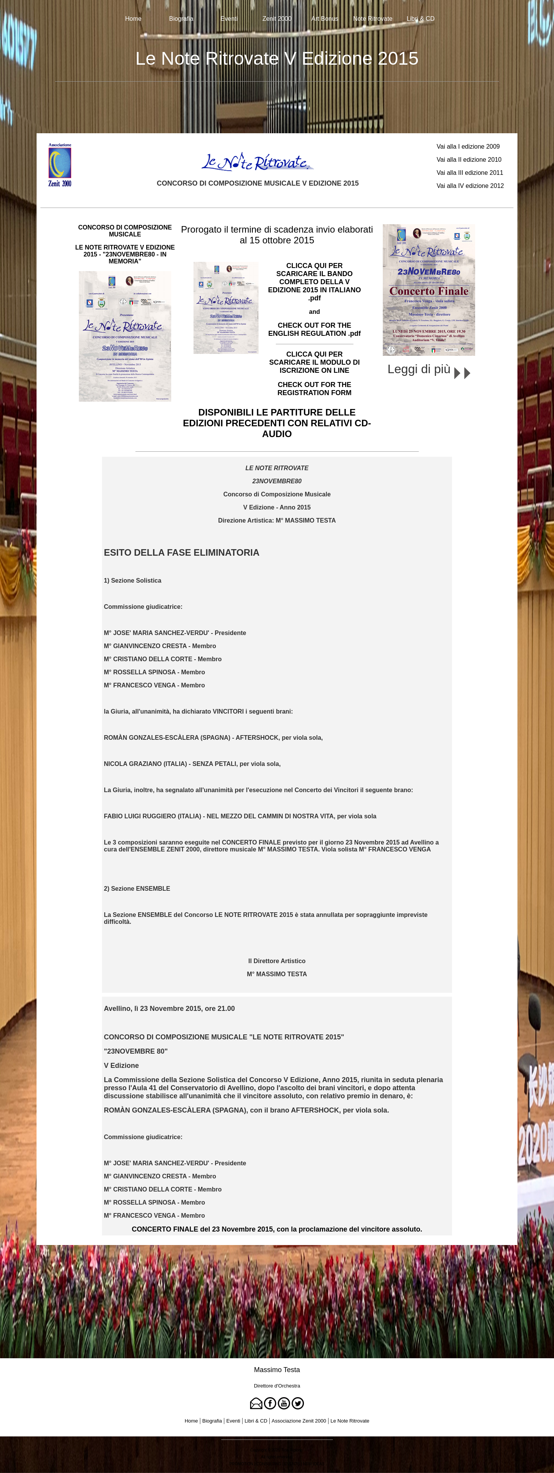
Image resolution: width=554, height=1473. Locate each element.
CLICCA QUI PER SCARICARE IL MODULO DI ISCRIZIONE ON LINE (314, 362)
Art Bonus (324, 18)
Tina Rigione (292, 1450)
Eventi (228, 18)
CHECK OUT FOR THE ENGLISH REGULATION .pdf (314, 329)
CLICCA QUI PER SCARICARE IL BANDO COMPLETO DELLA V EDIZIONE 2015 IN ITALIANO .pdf (314, 282)
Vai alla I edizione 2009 (468, 146)
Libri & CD (421, 18)
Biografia (181, 18)
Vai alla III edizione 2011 (470, 172)
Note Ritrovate (372, 18)
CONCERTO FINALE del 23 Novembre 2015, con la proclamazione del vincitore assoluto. (277, 1229)
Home (133, 18)
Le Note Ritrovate (349, 1421)
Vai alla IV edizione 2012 (470, 186)
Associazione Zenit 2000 (299, 1421)
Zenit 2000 (277, 18)
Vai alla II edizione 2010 (469, 159)
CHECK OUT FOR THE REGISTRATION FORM (314, 389)
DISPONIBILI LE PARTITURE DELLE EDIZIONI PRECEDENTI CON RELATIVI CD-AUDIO (277, 423)
